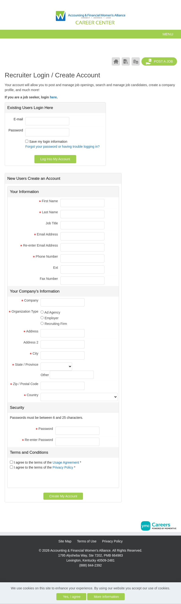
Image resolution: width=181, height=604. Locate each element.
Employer (51, 318)
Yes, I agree (71, 597)
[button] (90, 34)
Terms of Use (86, 541)
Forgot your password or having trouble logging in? (62, 146)
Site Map (64, 541)
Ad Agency (52, 312)
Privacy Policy (63, 467)
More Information (106, 597)
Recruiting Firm (56, 324)
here (53, 97)
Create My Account (63, 496)
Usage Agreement (66, 462)
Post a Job (159, 61)
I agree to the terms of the (47, 462)
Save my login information (48, 141)
